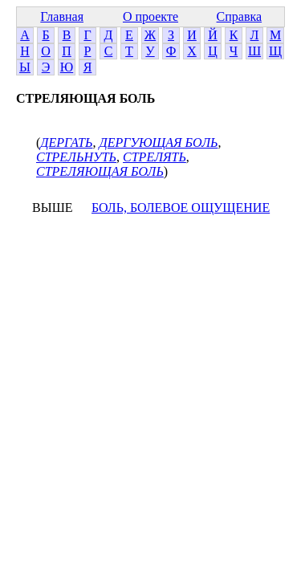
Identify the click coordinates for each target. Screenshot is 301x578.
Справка (239, 16)
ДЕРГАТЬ (66, 142)
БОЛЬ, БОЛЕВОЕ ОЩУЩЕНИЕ (181, 207)
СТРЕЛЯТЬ (154, 157)
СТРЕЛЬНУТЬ (76, 157)
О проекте (150, 16)
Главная (61, 16)
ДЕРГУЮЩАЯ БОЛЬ (158, 142)
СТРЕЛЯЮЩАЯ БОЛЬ (100, 171)
